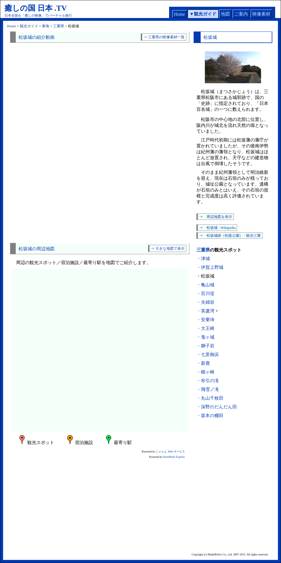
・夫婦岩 (205, 302)
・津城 (203, 258)
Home (179, 14)
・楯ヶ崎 (205, 372)
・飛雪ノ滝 (207, 389)
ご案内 (241, 14)
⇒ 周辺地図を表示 (215, 217)
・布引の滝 (207, 380)
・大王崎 (205, 328)
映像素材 (261, 14)
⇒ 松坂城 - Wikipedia (217, 228)
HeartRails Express (174, 456)
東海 (45, 26)
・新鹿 (203, 363)
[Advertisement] (100, 192)
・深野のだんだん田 (216, 406)
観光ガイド (205, 14)
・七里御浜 (207, 354)
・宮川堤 (205, 293)
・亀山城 (205, 284)
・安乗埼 (205, 319)
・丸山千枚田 (209, 398)
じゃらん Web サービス (170, 451)
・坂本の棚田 (209, 415)
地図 (225, 14)
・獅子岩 (205, 345)
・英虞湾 (205, 310)
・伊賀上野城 (209, 267)
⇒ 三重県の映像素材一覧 (164, 37)
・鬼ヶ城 (205, 337)
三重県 (58, 26)
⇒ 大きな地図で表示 (168, 248)
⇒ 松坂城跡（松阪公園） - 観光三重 (230, 235)
